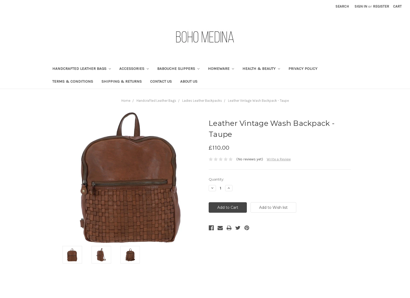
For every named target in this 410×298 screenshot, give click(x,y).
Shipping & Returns (121, 81)
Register (381, 6)
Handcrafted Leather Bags (81, 68)
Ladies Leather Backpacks (202, 101)
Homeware (221, 68)
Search (342, 6)
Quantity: (216, 179)
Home (125, 101)
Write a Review (279, 159)
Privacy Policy (302, 68)
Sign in (361, 6)
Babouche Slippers (178, 68)
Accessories (134, 68)
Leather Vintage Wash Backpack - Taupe (258, 101)
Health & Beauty (261, 68)
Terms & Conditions (72, 81)
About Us (188, 81)
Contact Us (161, 81)
